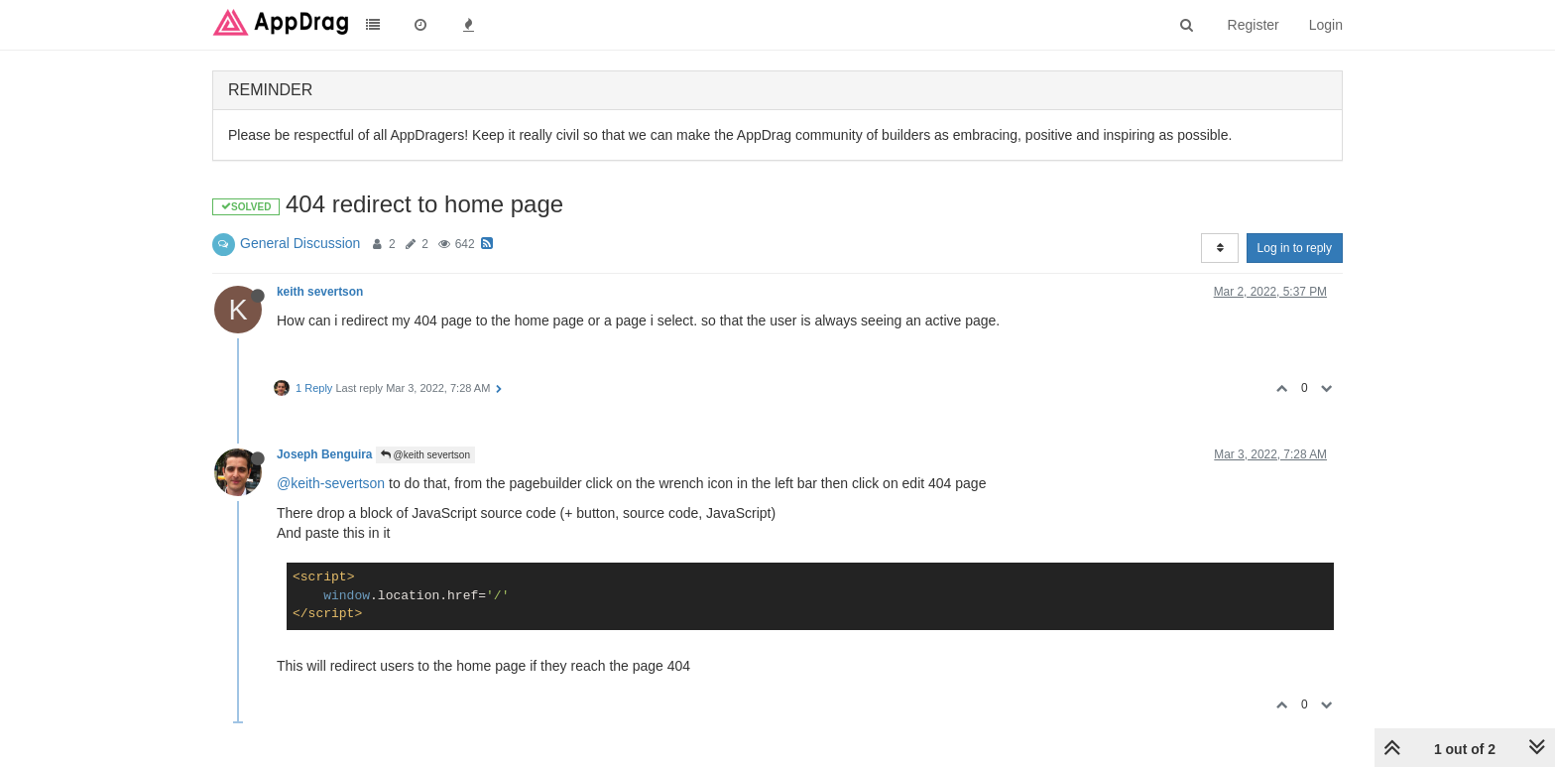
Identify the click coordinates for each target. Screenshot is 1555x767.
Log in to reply (1294, 248)
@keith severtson (425, 454)
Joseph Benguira (324, 454)
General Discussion (300, 243)
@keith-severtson (331, 483)
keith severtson (320, 292)
